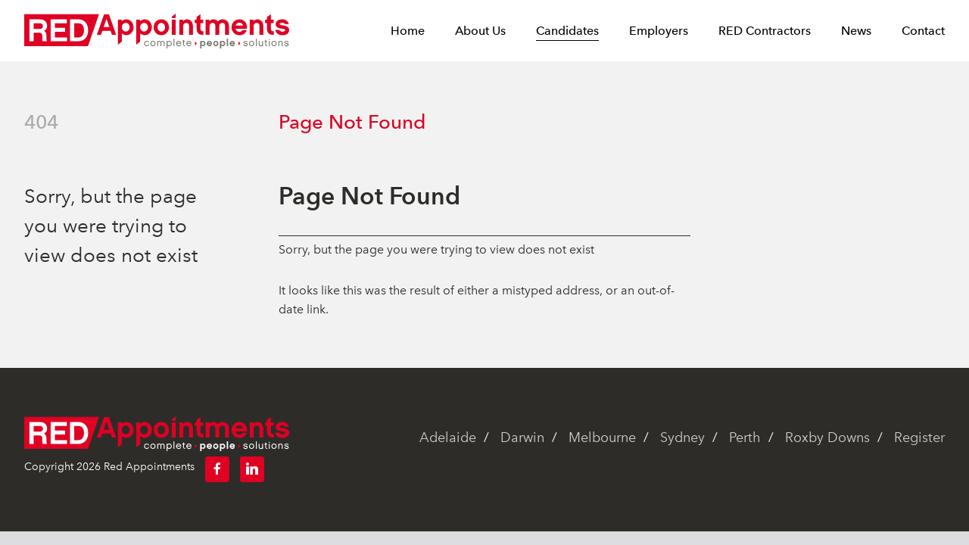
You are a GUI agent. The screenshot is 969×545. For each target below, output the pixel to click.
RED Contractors (764, 31)
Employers (658, 31)
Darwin (522, 437)
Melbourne (602, 437)
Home (408, 31)
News (856, 31)
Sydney (682, 437)
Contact (923, 31)
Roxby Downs (827, 437)
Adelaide (447, 437)
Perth (745, 437)
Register (919, 437)
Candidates (567, 31)
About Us (480, 31)
